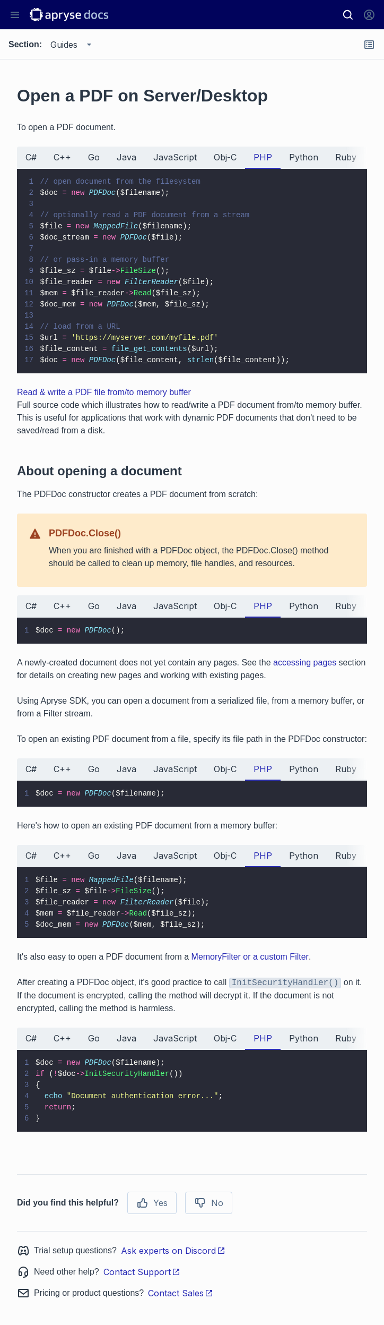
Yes (152, 1202)
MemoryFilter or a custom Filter (250, 956)
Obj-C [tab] (225, 157)
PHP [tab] (263, 157)
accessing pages (304, 662)
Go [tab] (94, 157)
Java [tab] (126, 157)
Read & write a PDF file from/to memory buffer (104, 392)
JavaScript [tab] (175, 157)
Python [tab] (303, 157)
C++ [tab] (62, 157)
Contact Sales (180, 1293)
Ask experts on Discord (173, 1250)
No (208, 1202)
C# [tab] (31, 157)
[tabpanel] (192, 271)
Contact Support (141, 1272)
